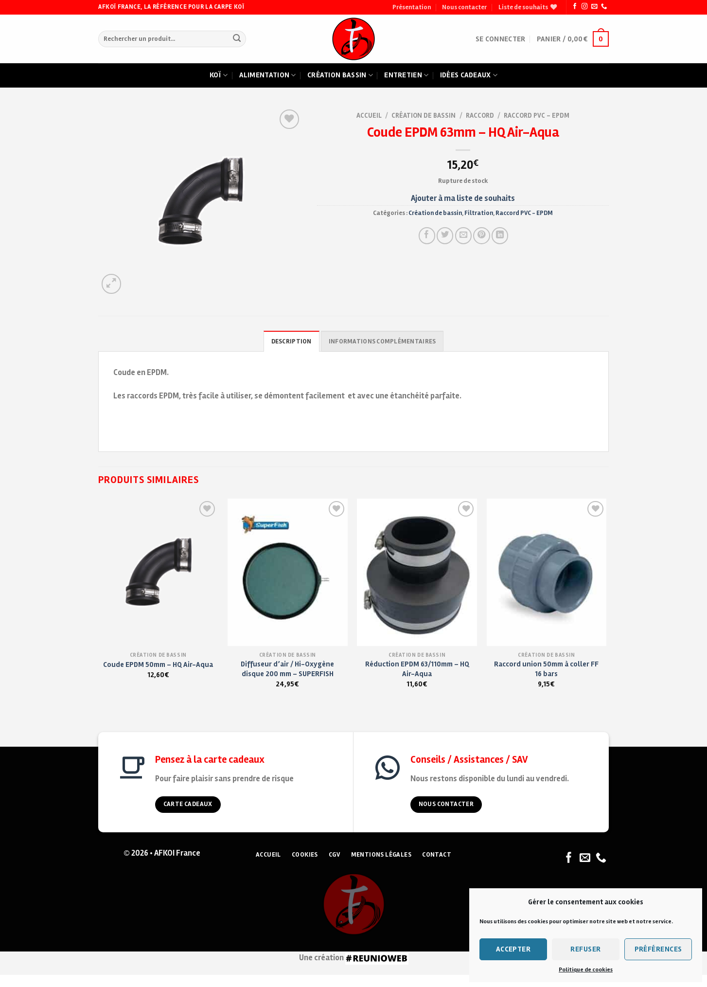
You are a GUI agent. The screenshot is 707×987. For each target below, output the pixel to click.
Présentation (411, 7)
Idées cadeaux (468, 75)
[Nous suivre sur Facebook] (575, 6)
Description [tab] (291, 341)
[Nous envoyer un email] (594, 6)
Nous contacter (464, 7)
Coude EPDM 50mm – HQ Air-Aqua (158, 664)
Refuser (585, 949)
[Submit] (236, 39)
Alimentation (267, 75)
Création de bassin (423, 115)
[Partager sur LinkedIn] (500, 235)
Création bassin (340, 75)
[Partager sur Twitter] (445, 235)
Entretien (406, 75)
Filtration (478, 213)
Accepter (513, 949)
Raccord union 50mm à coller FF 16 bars (546, 669)
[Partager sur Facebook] (427, 235)
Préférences (658, 949)
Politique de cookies (586, 969)
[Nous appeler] (604, 6)
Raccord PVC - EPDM (536, 115)
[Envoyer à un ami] (463, 235)
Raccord (480, 115)
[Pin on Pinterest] (481, 235)
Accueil (369, 115)
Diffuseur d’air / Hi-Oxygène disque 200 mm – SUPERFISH (287, 669)
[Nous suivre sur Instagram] (584, 6)
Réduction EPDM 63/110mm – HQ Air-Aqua (417, 669)
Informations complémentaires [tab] (382, 341)
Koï (219, 75)
